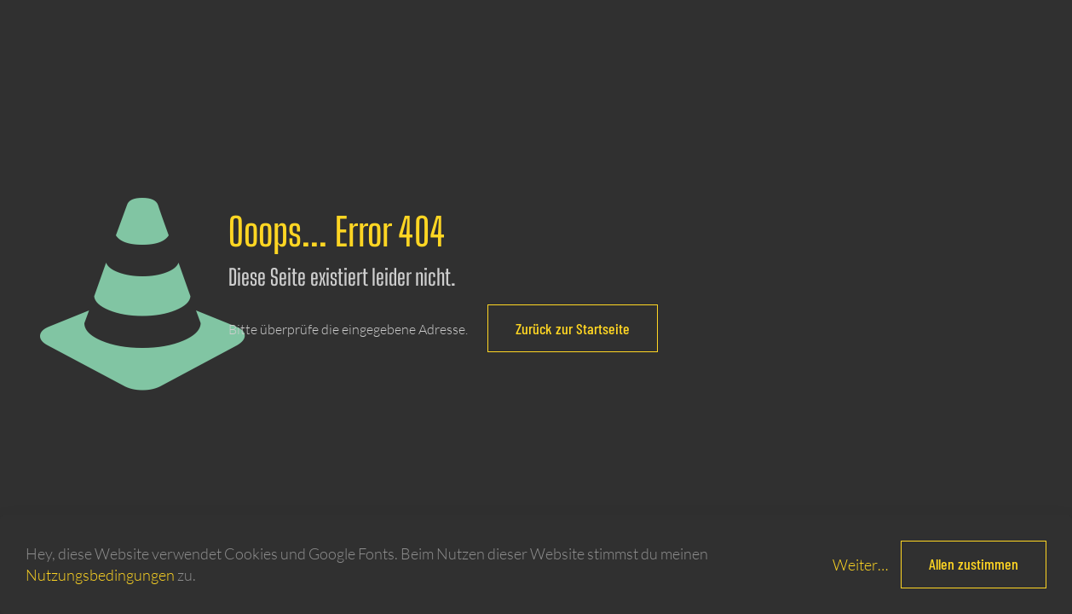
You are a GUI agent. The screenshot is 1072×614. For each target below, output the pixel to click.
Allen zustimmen (973, 563)
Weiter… (860, 564)
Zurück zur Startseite (573, 328)
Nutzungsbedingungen (100, 574)
